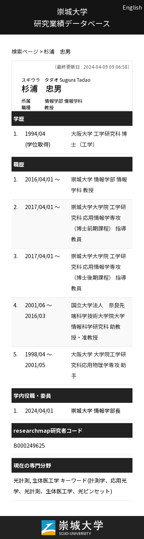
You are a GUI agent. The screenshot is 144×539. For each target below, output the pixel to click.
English (132, 7)
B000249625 (29, 445)
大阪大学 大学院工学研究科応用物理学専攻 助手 (98, 364)
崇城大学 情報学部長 (96, 410)
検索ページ (25, 51)
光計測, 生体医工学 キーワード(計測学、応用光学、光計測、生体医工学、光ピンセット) (70, 485)
